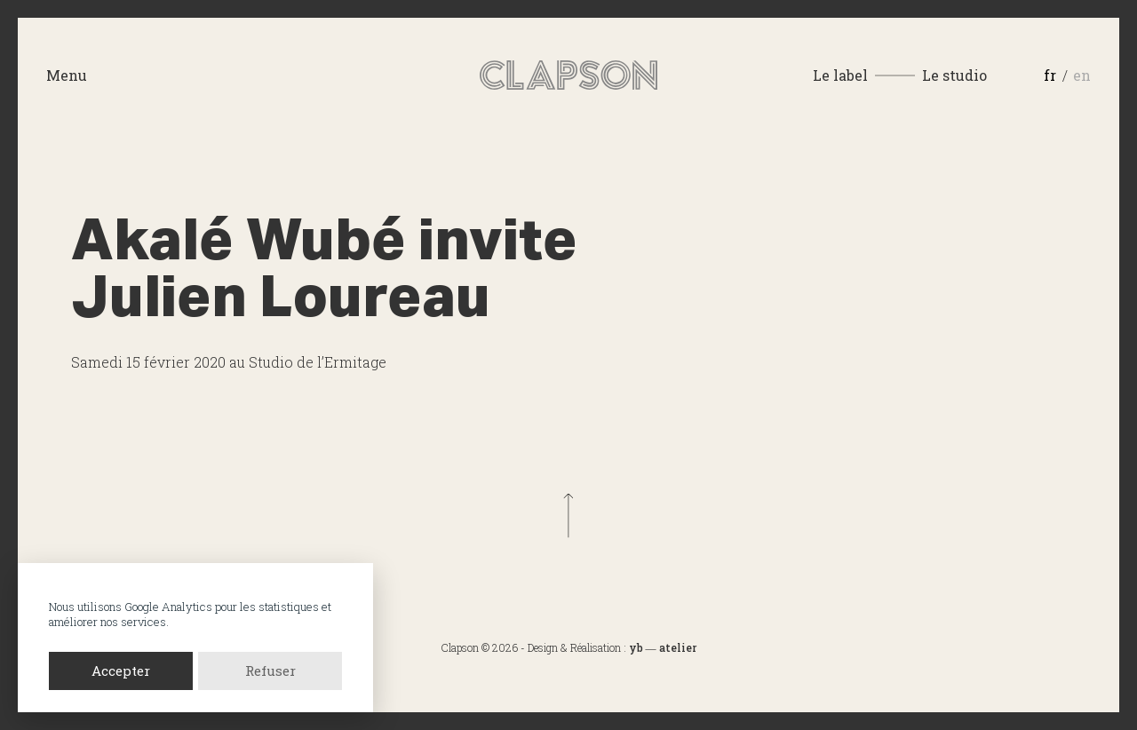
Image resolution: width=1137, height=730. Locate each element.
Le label (840, 75)
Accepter (120, 670)
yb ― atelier (662, 647)
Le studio (954, 75)
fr (1050, 75)
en (1082, 75)
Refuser (270, 670)
